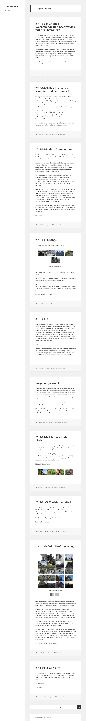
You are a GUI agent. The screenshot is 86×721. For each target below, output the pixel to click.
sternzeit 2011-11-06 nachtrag (54, 546)
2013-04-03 (42, 319)
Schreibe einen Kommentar (59, 73)
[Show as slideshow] (56, 266)
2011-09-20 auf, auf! (48, 668)
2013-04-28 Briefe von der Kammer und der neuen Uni (53, 89)
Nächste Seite (79, 707)
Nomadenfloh (11, 6)
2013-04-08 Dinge (46, 240)
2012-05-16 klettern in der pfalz (52, 438)
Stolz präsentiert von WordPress (43, 717)
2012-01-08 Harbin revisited (53, 502)
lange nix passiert (47, 383)
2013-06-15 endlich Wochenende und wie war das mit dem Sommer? (55, 27)
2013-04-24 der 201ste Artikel (54, 149)
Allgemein (47, 73)
